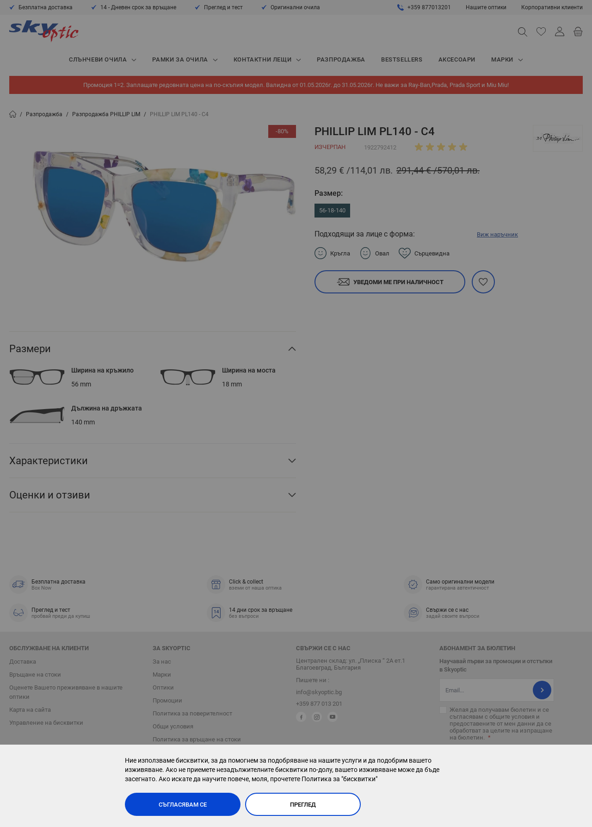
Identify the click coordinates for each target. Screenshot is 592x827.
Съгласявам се (183, 804)
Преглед (303, 804)
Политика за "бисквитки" (339, 779)
